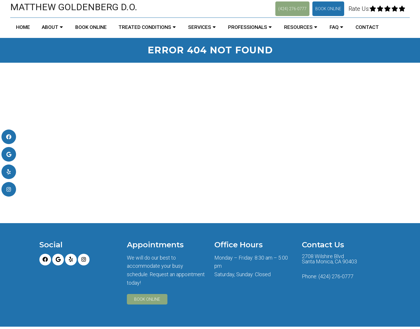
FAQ (334, 27)
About (50, 27)
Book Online (328, 8)
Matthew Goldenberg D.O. (73, 7)
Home (23, 27)
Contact (367, 27)
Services (199, 27)
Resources (298, 27)
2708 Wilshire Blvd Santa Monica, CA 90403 (329, 259)
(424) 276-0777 (292, 8)
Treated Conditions (144, 27)
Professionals (247, 27)
